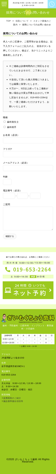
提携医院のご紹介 (12, 398)
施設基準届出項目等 (13, 401)
